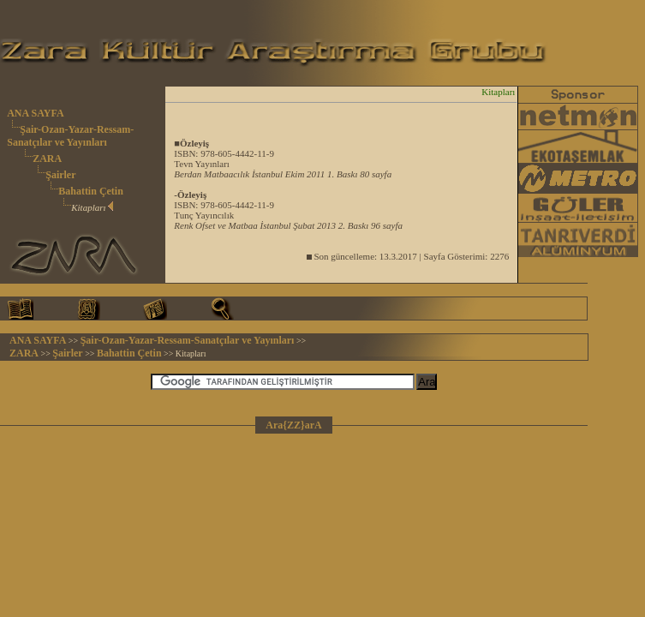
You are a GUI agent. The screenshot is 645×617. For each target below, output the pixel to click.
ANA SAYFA (35, 113)
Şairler (60, 175)
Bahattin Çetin (90, 191)
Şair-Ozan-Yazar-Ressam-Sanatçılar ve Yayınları (70, 135)
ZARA (47, 159)
